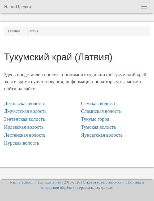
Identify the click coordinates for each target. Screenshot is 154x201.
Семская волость (98, 103)
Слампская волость (101, 111)
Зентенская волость (24, 119)
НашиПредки (17, 6)
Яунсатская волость (102, 135)
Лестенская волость (24, 135)
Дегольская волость (24, 103)
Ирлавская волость (24, 127)
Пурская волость (21, 143)
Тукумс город (95, 119)
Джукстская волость (25, 111)
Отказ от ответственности (103, 182)
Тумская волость (98, 127)
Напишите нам (50, 182)
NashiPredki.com (23, 182)
